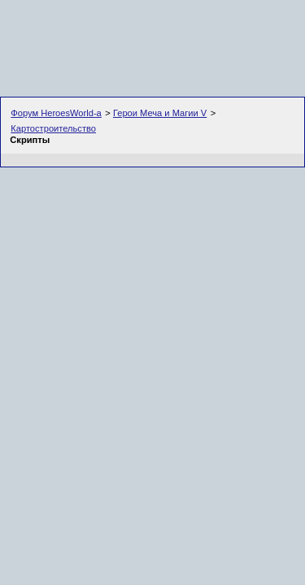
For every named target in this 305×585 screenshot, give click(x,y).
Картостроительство (53, 128)
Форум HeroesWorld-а (56, 113)
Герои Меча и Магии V (160, 113)
